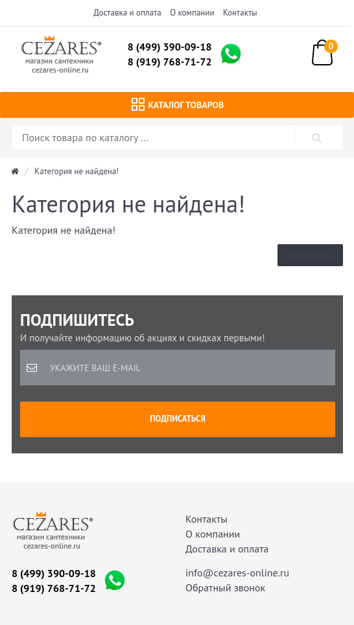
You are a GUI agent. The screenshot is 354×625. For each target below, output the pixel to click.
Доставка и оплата (127, 12)
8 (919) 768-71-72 (170, 61)
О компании (192, 12)
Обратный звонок (225, 587)
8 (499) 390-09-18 (170, 46)
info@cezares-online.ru (237, 572)
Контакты (240, 12)
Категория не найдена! (76, 171)
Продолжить (310, 255)
